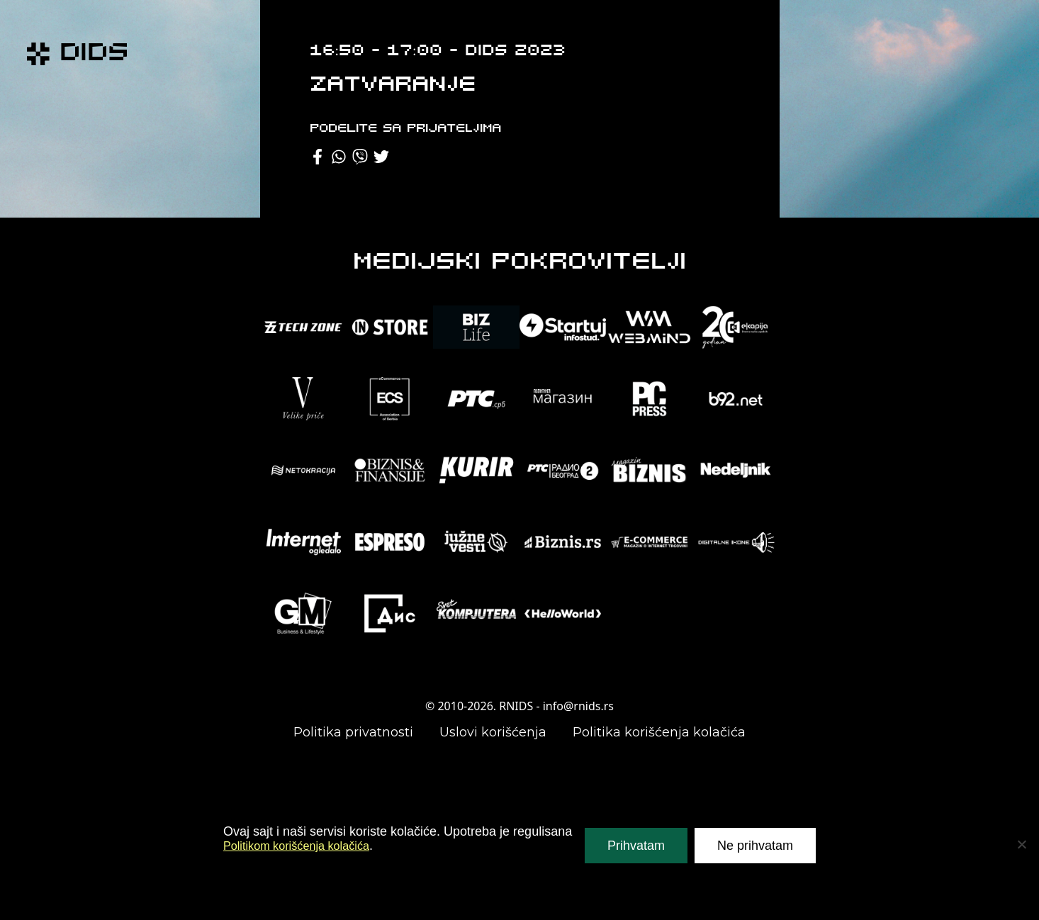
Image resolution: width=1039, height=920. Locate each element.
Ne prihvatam (755, 845)
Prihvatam (636, 845)
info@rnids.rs (578, 706)
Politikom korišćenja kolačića (304, 845)
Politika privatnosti (353, 732)
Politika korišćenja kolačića (659, 732)
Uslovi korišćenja (492, 732)
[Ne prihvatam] (1021, 844)
